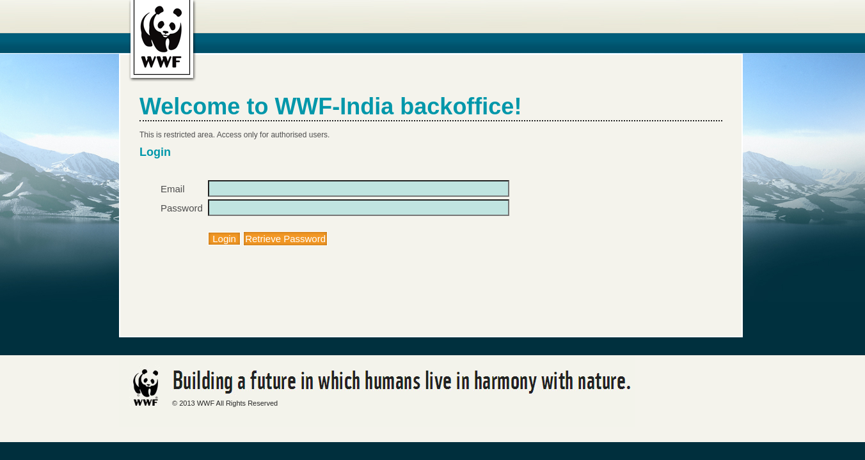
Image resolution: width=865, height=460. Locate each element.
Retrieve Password (285, 238)
